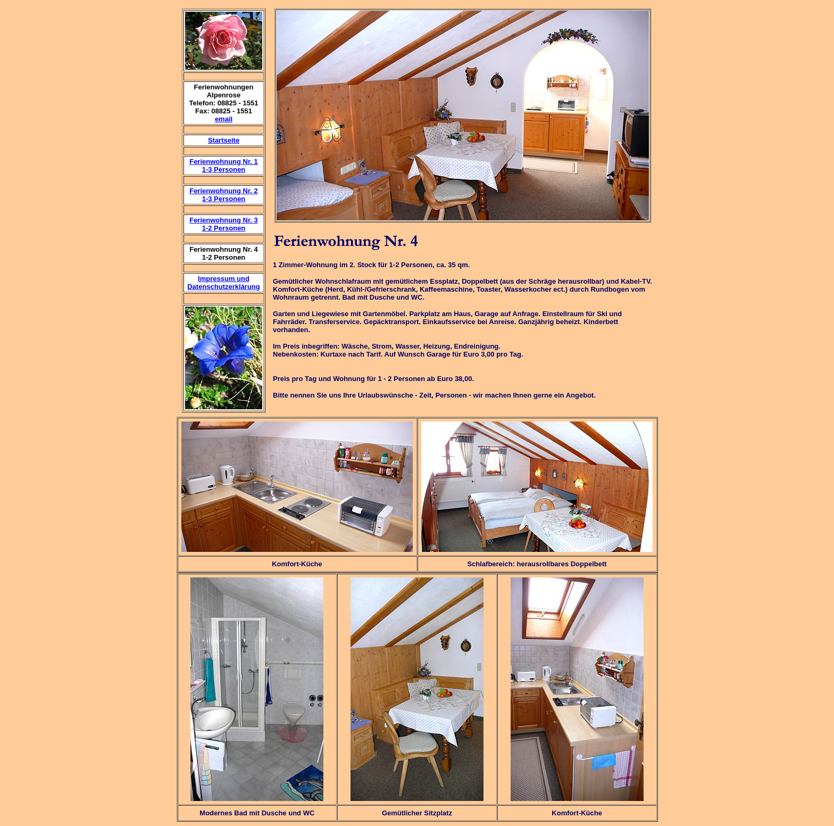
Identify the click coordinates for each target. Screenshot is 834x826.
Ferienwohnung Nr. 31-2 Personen (223, 224)
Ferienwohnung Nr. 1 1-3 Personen (223, 166)
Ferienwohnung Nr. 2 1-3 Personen (223, 195)
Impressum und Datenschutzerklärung (223, 283)
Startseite (223, 140)
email (223, 119)
